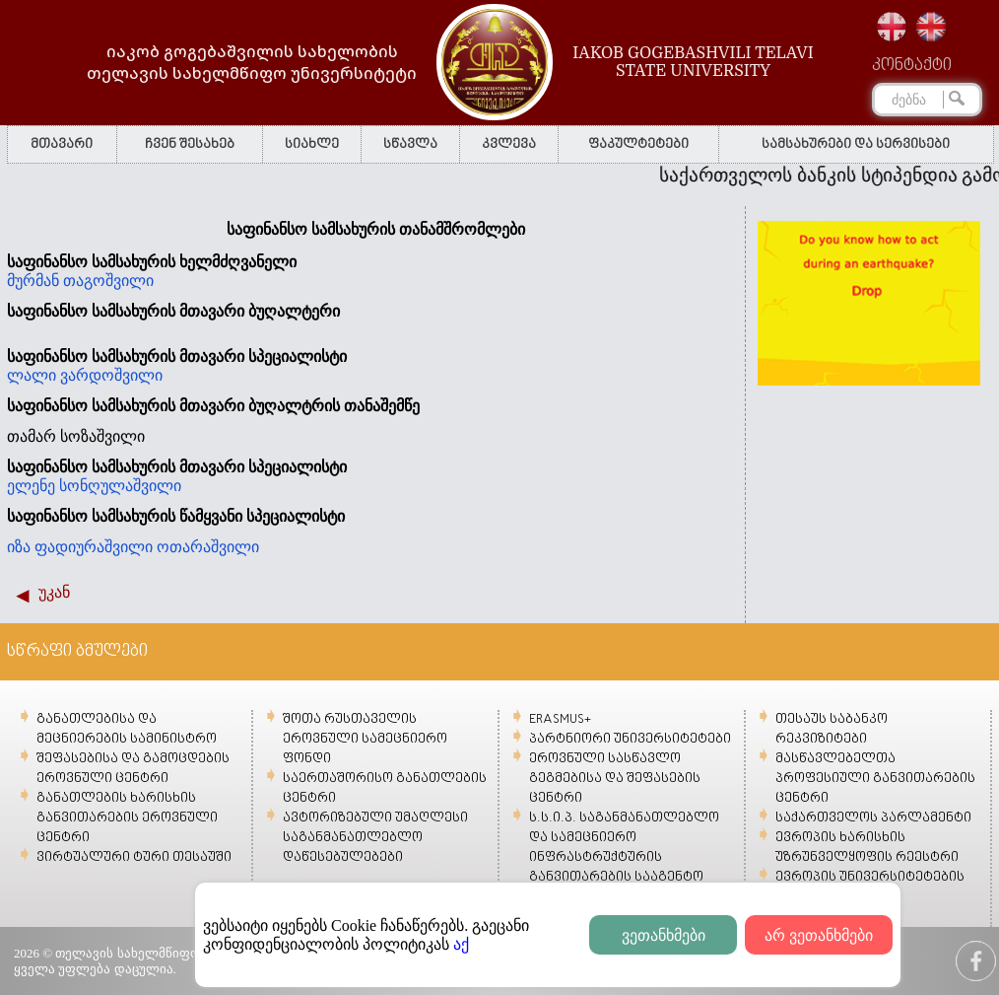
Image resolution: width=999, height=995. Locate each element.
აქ (461, 944)
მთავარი (62, 144)
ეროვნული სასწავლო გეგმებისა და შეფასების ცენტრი (614, 778)
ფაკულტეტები (638, 144)
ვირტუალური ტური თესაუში (134, 857)
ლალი (33, 375)
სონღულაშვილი (122, 485)
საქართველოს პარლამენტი (873, 818)
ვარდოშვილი (113, 375)
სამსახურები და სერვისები (856, 144)
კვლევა (509, 144)
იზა (20, 546)
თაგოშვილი (110, 280)
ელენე (33, 485)
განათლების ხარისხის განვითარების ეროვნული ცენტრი (127, 818)
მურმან (35, 280)
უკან (54, 592)
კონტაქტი (912, 66)
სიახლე (312, 144)
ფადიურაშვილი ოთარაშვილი (146, 546)
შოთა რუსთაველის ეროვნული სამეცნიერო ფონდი (365, 739)
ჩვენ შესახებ (189, 144)
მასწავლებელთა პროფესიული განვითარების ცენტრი (875, 778)
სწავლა (410, 144)
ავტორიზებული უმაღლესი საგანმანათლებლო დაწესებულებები (375, 838)
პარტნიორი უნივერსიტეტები (630, 739)
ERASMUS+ (560, 719)
